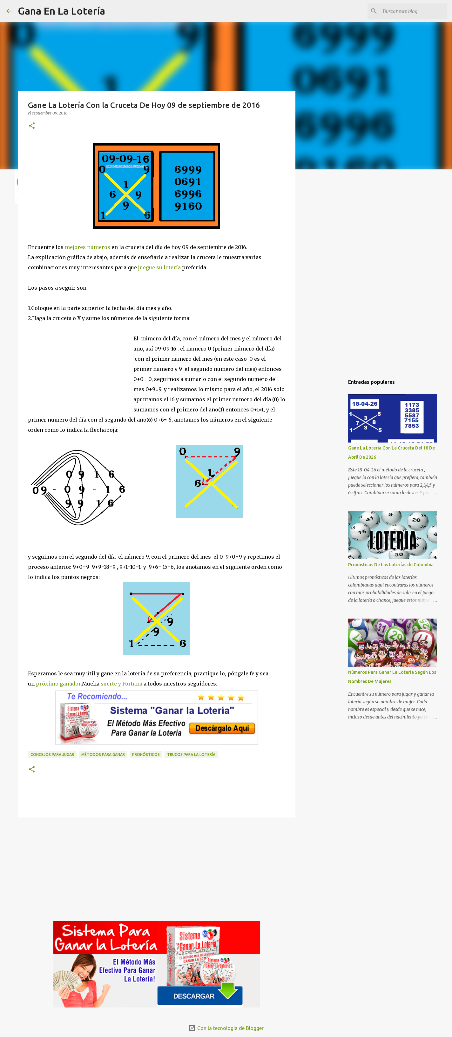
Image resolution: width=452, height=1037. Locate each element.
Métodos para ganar (103, 754)
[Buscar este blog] (413, 11)
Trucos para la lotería (191, 754)
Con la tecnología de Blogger (226, 1028)
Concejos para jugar (52, 754)
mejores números (87, 247)
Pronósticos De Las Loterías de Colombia (391, 564)
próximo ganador (58, 683)
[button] (32, 126)
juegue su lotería (159, 267)
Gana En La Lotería (61, 10)
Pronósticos (146, 754)
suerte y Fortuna (120, 683)
